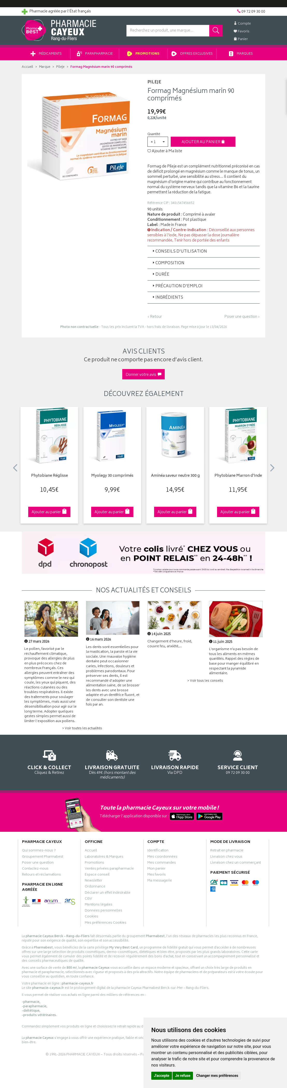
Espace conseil (97, 875)
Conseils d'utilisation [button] (179, 251)
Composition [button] (168, 263)
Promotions (143, 54)
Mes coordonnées (162, 857)
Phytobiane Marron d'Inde (238, 476)
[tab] (204, 251)
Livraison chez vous (226, 857)
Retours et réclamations (41, 875)
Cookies (91, 917)
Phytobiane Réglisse (49, 476)
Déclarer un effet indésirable (108, 893)
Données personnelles (103, 911)
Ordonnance (95, 887)
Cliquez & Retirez (49, 761)
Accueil (27, 67)
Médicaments (46, 54)
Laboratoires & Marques (104, 857)
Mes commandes (161, 863)
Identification (157, 851)
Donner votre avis (143, 375)
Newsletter (93, 881)
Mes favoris (156, 875)
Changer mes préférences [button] (217, 1076)
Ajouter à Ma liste (164, 151)
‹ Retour (154, 317)
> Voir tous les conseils (205, 681)
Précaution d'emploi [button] (177, 286)
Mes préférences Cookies (105, 923)
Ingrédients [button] (167, 297)
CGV (88, 899)
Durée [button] (160, 274)
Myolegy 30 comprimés (112, 476)
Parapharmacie (95, 54)
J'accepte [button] (161, 1076)
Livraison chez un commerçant (235, 863)
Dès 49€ (112, 764)
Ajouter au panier (203, 142)
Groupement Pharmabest (42, 857)
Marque (44, 67)
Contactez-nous (35, 869)
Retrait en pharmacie (226, 851)
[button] (157, 142)
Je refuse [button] (182, 1076)
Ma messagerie (159, 881)
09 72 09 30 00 (238, 761)
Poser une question (38, 863)
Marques (241, 54)
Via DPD (175, 761)
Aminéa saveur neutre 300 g (175, 476)
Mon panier (156, 869)
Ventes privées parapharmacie (109, 869)
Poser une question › (242, 317)
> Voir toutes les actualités (82, 728)
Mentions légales (98, 905)
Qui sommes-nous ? (39, 851)
